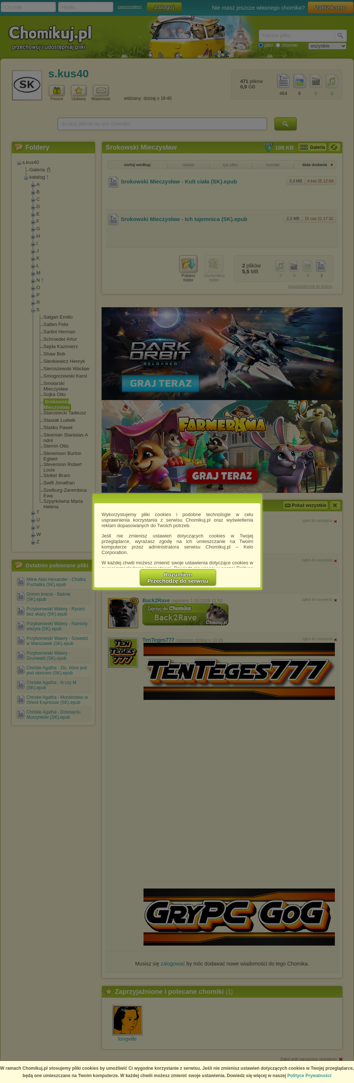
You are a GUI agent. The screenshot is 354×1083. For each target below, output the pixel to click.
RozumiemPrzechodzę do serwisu (178, 577)
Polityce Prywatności (309, 1075)
